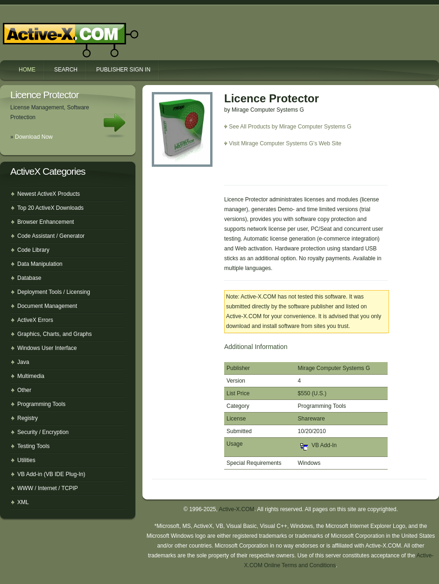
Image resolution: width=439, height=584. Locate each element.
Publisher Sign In (123, 69)
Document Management (47, 306)
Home (27, 69)
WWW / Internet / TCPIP (47, 488)
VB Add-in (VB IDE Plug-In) (51, 474)
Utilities (26, 460)
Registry (27, 418)
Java (23, 362)
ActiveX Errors (35, 320)
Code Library (33, 250)
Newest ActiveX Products (48, 194)
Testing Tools (33, 446)
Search (66, 69)
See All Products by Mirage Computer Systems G (290, 126)
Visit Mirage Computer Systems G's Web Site (285, 143)
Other (24, 390)
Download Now (34, 137)
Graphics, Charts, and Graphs (54, 334)
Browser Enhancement (45, 222)
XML (23, 502)
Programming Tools (41, 404)
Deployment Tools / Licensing (53, 292)
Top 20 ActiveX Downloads (50, 208)
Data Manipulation (40, 264)
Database (29, 278)
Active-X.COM (50, 31)
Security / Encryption (43, 432)
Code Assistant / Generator (51, 236)
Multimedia (30, 376)
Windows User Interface (47, 348)
